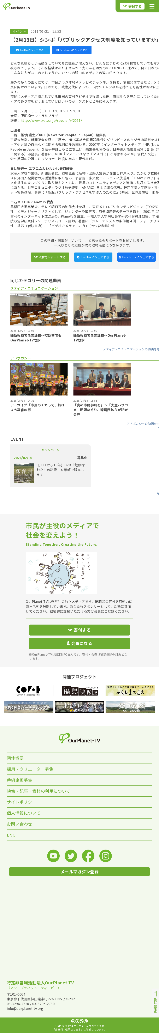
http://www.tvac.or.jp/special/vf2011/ (51, 120)
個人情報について (24, 813)
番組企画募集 (19, 780)
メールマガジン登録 (79, 872)
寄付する (132, 6)
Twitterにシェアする (30, 50)
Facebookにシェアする (72, 50)
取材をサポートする (50, 257)
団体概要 (15, 758)
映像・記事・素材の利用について (38, 791)
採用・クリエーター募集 (30, 769)
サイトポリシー (22, 802)
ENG (11, 835)
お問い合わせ (19, 824)
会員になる (79, 643)
